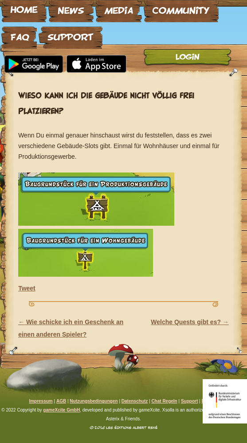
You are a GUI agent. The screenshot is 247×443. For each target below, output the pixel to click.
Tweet (26, 288)
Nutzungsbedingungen (94, 401)
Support (70, 34)
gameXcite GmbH (61, 410)
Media (118, 7)
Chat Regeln (164, 401)
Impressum (40, 401)
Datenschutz (135, 401)
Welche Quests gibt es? (190, 321)
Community (181, 7)
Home (24, 7)
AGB (61, 401)
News (71, 7)
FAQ (19, 34)
